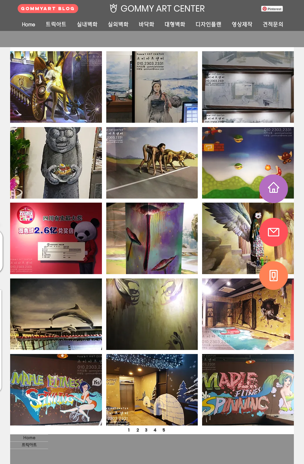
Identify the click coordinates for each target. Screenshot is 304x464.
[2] (137, 430)
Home (29, 438)
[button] (56, 87)
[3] (146, 430)
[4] (155, 430)
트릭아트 (29, 445)
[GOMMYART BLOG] (48, 8)
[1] (128, 430)
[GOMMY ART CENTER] (161, 8)
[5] (163, 430)
